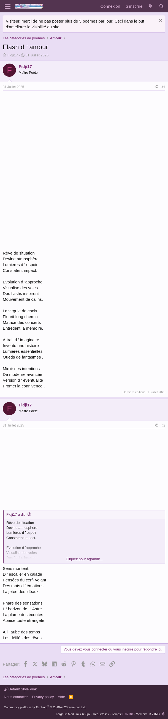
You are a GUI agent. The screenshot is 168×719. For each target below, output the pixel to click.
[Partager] (156, 87)
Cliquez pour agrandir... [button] (84, 559)
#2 (163, 425)
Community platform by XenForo (45, 707)
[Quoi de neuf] (150, 6)
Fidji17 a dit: (16, 514)
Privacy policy (43, 697)
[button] (163, 714)
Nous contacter (16, 697)
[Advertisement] (49, 131)
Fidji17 (12, 55)
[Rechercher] (161, 6)
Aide (61, 697)
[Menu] (7, 6)
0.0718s (128, 714)
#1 (163, 87)
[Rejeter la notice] (160, 21)
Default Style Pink (20, 689)
